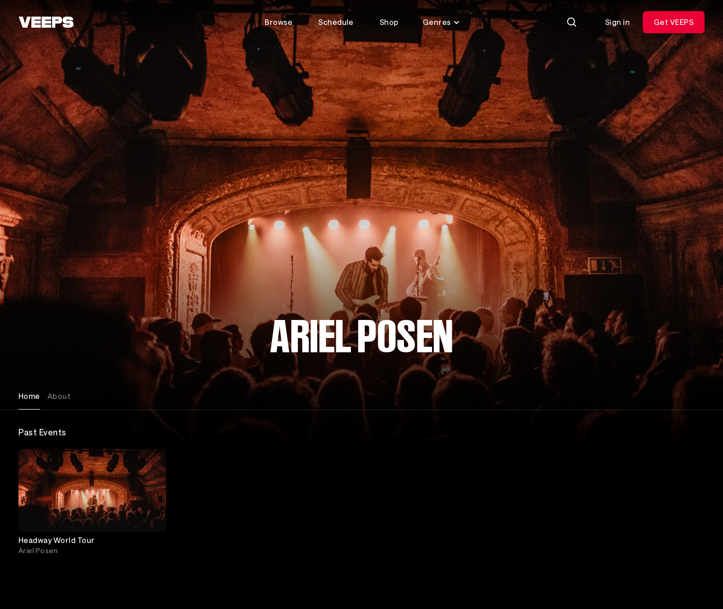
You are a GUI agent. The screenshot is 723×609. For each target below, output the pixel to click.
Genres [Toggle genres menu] (441, 22)
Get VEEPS (673, 22)
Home (29, 396)
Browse (278, 22)
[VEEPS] (46, 22)
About (59, 396)
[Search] (572, 22)
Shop (389, 22)
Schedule (336, 22)
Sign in (617, 22)
